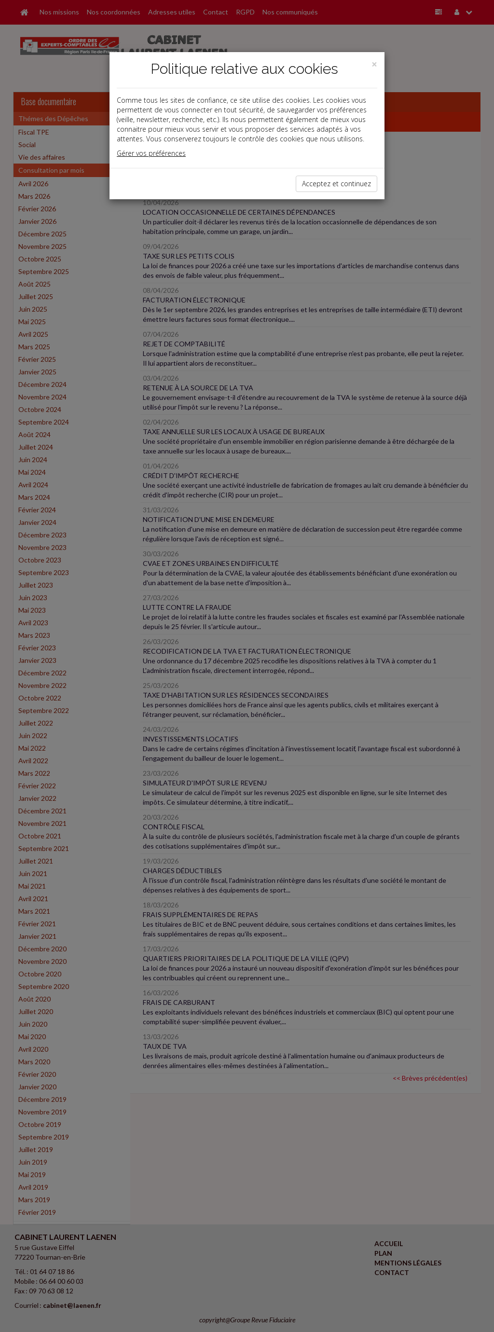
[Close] (374, 64)
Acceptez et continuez (336, 183)
